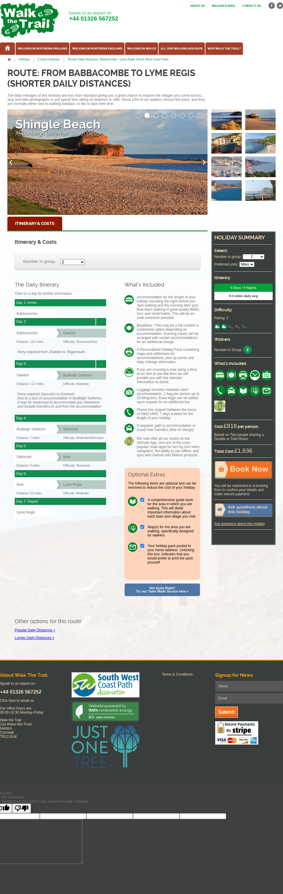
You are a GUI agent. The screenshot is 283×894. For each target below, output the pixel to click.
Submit (226, 712)
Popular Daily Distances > (35, 630)
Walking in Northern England (97, 48)
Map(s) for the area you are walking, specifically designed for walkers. (170, 531)
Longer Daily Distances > (34, 638)
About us (197, 6)
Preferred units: (226, 264)
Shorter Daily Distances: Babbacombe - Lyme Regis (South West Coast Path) (118, 59)
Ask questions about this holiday (239, 524)
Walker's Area (223, 6)
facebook (272, 6)
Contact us (251, 6)
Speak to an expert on (93, 16)
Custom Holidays (48, 59)
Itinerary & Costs (35, 223)
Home (9, 59)
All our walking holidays (182, 48)
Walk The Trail (29, 20)
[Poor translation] (21, 808)
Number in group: (39, 261)
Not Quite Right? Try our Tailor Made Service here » (162, 589)
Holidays (24, 59)
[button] (138, 113)
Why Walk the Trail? (224, 48)
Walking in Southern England (42, 48)
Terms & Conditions (177, 674)
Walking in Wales (141, 48)
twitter (280, 6)
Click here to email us (17, 701)
